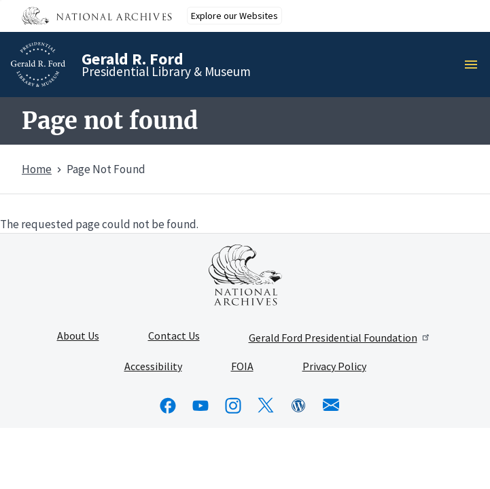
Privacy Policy (334, 367)
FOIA (242, 367)
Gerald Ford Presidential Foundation (340, 337)
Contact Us (174, 336)
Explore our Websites (234, 16)
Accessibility (153, 367)
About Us (78, 336)
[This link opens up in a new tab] (245, 275)
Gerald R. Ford (132, 58)
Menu (475, 64)
